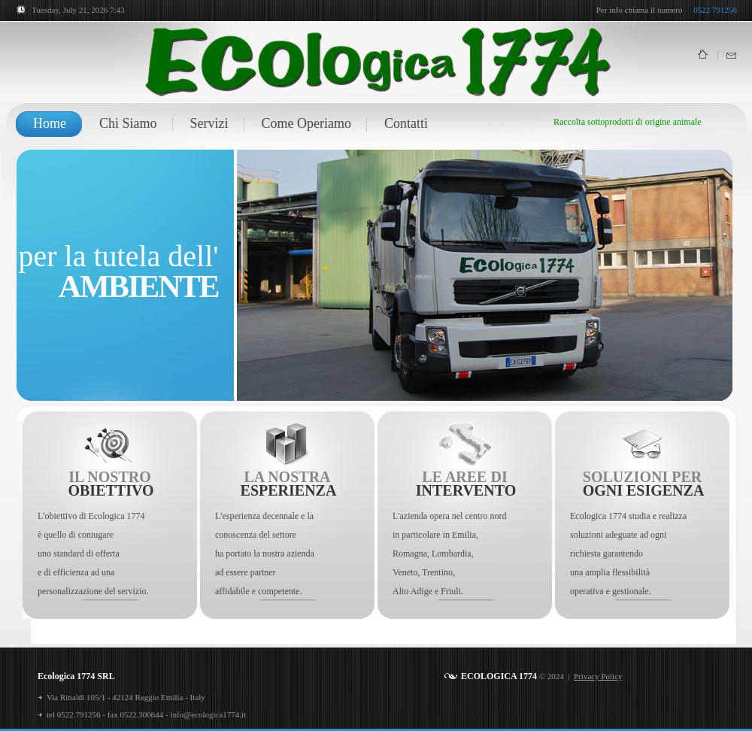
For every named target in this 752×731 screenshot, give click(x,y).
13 (362, 381)
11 (332, 381)
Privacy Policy (598, 676)
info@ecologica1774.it (208, 714)
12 (347, 381)
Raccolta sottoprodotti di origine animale (627, 122)
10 (317, 381)
